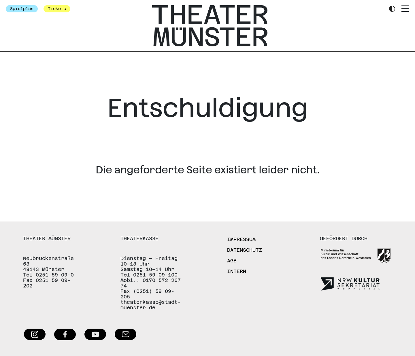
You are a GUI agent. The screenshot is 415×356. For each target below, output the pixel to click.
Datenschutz (244, 250)
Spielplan (21, 8)
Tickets (57, 8)
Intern (236, 271)
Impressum (241, 239)
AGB (232, 261)
